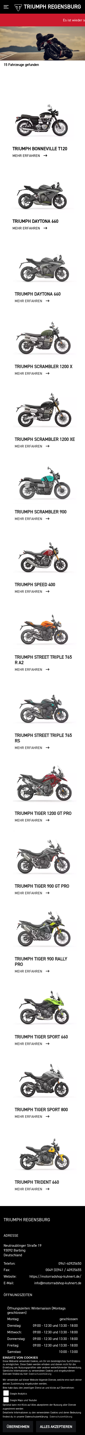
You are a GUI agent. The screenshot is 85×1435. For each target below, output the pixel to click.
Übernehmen (18, 1426)
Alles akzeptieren (56, 1426)
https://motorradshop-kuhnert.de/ (55, 1276)
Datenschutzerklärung (40, 1373)
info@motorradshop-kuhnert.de (57, 1283)
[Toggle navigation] (7, 6)
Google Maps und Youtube (23, 1400)
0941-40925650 (69, 1263)
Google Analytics (18, 1393)
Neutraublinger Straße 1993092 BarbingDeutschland (22, 1250)
